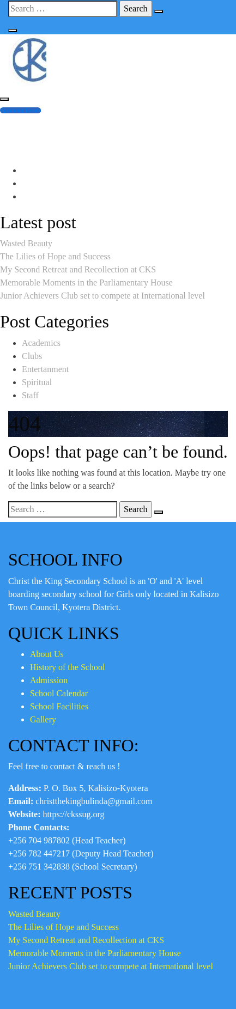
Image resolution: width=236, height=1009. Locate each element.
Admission (49, 680)
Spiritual (37, 382)
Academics (41, 343)
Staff (30, 395)
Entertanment (45, 369)
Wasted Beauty (26, 243)
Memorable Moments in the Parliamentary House (86, 282)
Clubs (32, 356)
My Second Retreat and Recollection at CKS (78, 269)
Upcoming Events (20, 110)
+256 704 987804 (52, 122)
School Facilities (59, 706)
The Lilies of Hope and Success (55, 256)
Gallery (43, 719)
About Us (47, 654)
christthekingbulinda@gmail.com (80, 135)
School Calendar (59, 693)
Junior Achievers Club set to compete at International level (102, 295)
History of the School (67, 667)
